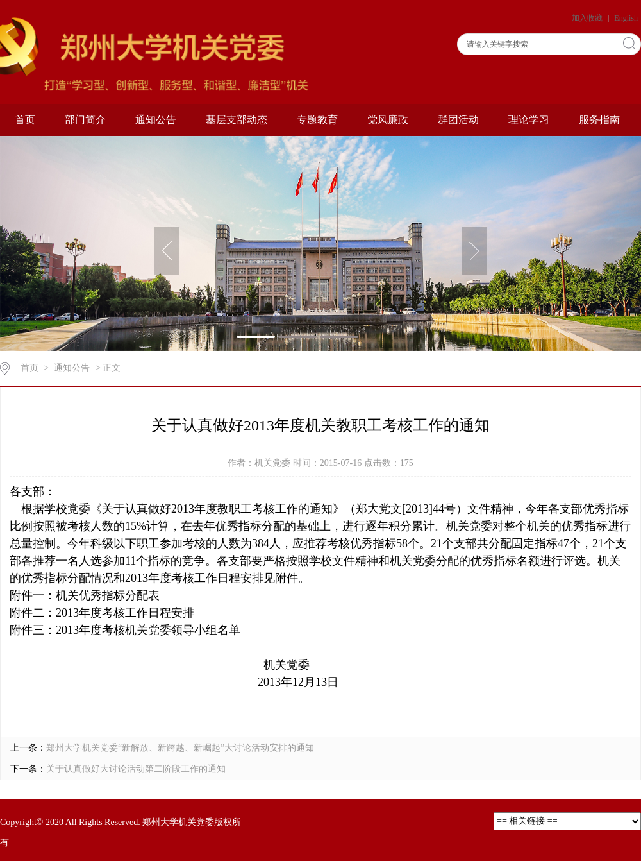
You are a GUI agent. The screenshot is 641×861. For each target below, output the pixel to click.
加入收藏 (588, 17)
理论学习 (528, 119)
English (626, 17)
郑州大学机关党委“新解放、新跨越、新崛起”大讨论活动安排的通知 (180, 748)
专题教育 (317, 119)
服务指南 (599, 119)
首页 (25, 119)
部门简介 (85, 119)
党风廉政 (387, 119)
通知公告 (155, 119)
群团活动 (458, 119)
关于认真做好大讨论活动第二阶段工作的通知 (136, 769)
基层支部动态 (236, 119)
